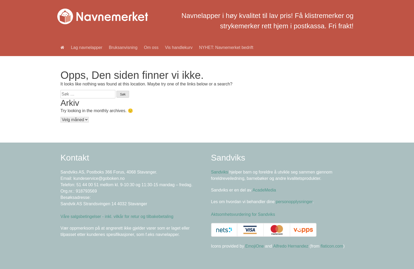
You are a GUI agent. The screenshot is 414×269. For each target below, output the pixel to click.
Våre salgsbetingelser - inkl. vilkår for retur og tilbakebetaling (116, 216)
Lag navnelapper (86, 47)
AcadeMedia (264, 190)
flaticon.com (332, 246)
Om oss (151, 47)
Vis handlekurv (179, 47)
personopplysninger (294, 201)
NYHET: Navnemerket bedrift (226, 47)
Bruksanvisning (123, 47)
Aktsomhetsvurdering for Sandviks (243, 214)
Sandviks (219, 172)
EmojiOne (254, 246)
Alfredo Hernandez (290, 246)
